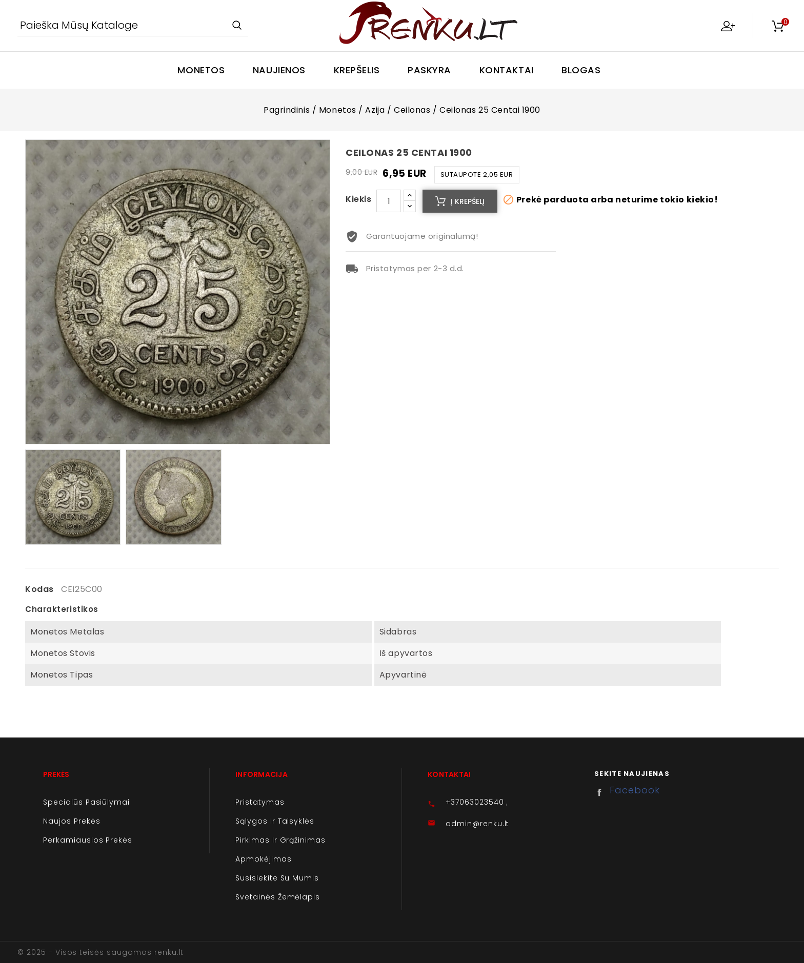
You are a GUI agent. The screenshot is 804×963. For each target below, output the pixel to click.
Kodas (39, 589)
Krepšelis (357, 70)
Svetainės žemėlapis (277, 897)
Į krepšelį (468, 201)
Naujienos (279, 70)
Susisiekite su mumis (277, 878)
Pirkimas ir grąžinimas (280, 840)
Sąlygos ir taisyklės (274, 821)
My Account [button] (727, 25)
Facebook (602, 792)
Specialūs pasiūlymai (86, 802)
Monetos (201, 70)
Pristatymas (260, 802)
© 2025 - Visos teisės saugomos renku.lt (100, 952)
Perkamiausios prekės (87, 840)
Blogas (580, 70)
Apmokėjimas (263, 859)
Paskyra (429, 70)
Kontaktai (506, 70)
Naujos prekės (71, 821)
